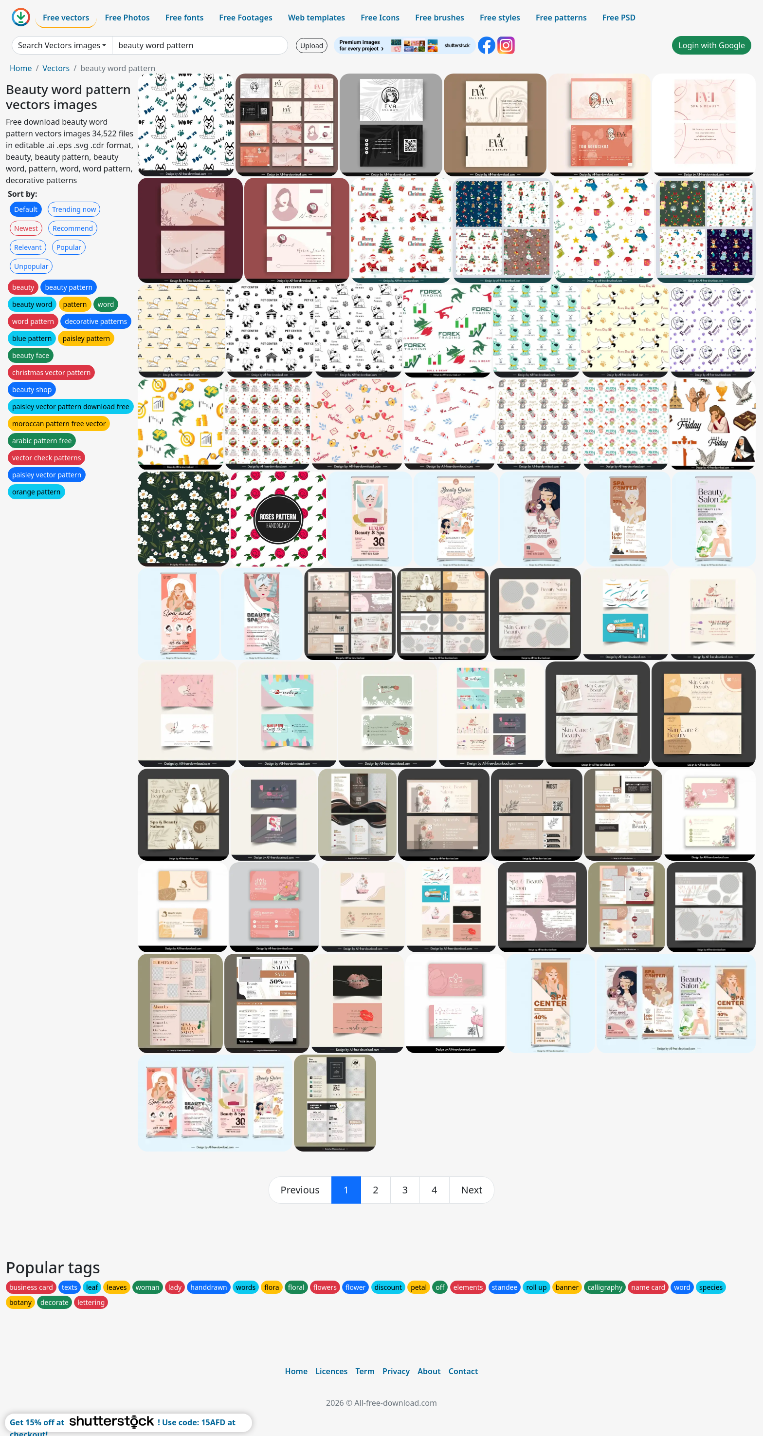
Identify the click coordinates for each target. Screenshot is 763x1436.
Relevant (28, 247)
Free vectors (66, 17)
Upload (311, 45)
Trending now (74, 209)
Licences (331, 1371)
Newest (26, 228)
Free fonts (184, 17)
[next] (472, 1190)
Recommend (73, 228)
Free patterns (561, 17)
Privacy (396, 1371)
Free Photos (127, 17)
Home (21, 68)
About (429, 1371)
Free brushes (439, 17)
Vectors (56, 68)
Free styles (500, 17)
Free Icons (380, 17)
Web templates (316, 17)
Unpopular (31, 266)
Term (365, 1371)
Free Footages (245, 17)
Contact (463, 1371)
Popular (68, 247)
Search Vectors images (59, 45)
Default (25, 209)
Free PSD (619, 17)
